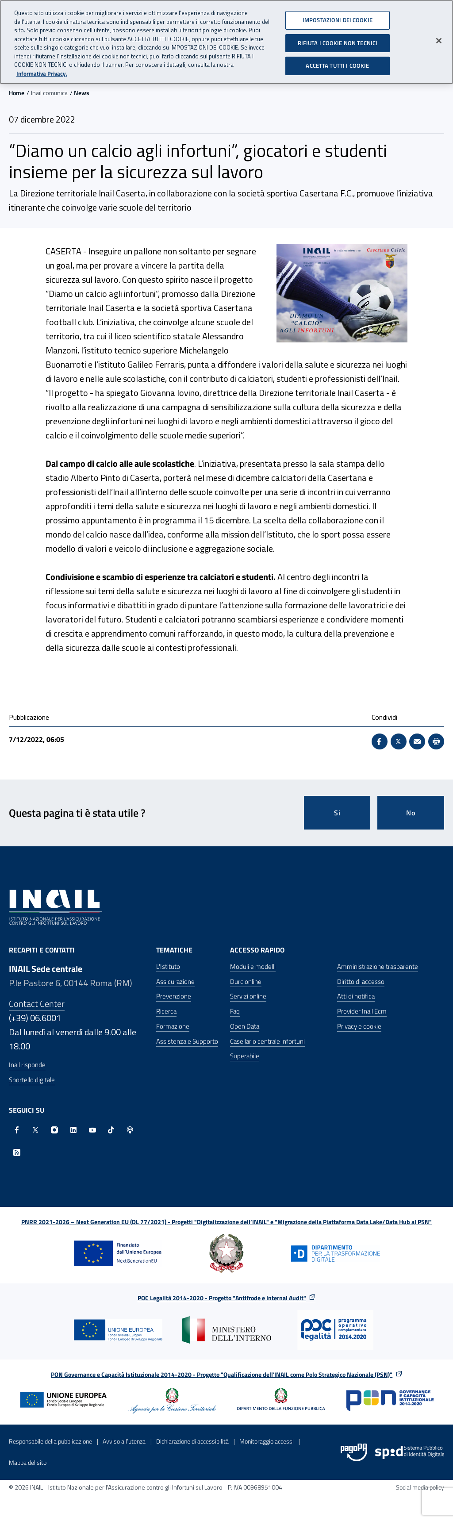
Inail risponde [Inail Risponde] (27, 1065)
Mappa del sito (27, 1462)
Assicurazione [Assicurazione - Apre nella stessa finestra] (175, 981)
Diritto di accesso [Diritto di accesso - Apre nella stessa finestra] (360, 981)
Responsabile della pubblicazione (50, 1441)
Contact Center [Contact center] (37, 1003)
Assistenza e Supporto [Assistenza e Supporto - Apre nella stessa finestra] (187, 1041)
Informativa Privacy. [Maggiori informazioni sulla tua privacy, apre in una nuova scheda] (41, 72)
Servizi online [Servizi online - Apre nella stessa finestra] (248, 996)
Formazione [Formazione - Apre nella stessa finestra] (172, 1026)
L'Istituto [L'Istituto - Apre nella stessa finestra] (168, 966)
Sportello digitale (32, 1080)
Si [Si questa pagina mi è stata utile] (337, 812)
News (81, 92)
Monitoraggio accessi (266, 1441)
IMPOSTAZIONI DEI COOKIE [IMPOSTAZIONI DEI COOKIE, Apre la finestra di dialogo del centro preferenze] (337, 19)
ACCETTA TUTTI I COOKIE (337, 64)
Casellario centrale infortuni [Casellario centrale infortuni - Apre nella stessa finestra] (267, 1041)
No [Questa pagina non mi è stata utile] (410, 812)
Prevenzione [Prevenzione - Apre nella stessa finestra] (173, 996)
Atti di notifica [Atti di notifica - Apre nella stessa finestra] (356, 996)
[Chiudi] (439, 40)
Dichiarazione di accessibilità (192, 1441)
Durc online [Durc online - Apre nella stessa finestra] (245, 981)
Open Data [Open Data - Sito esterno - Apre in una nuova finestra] (244, 1026)
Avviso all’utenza (124, 1441)
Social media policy (420, 1487)
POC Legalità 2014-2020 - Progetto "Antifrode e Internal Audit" (222, 1297)
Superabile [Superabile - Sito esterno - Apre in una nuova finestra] (244, 1056)
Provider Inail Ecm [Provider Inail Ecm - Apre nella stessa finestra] (362, 1011)
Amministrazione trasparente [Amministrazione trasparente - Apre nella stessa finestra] (377, 966)
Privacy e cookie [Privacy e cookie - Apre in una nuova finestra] (359, 1026)
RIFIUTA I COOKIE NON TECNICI (338, 41)
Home (16, 92)
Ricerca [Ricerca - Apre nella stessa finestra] (166, 1011)
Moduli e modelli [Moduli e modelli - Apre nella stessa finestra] (253, 966)
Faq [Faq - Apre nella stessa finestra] (235, 1011)
